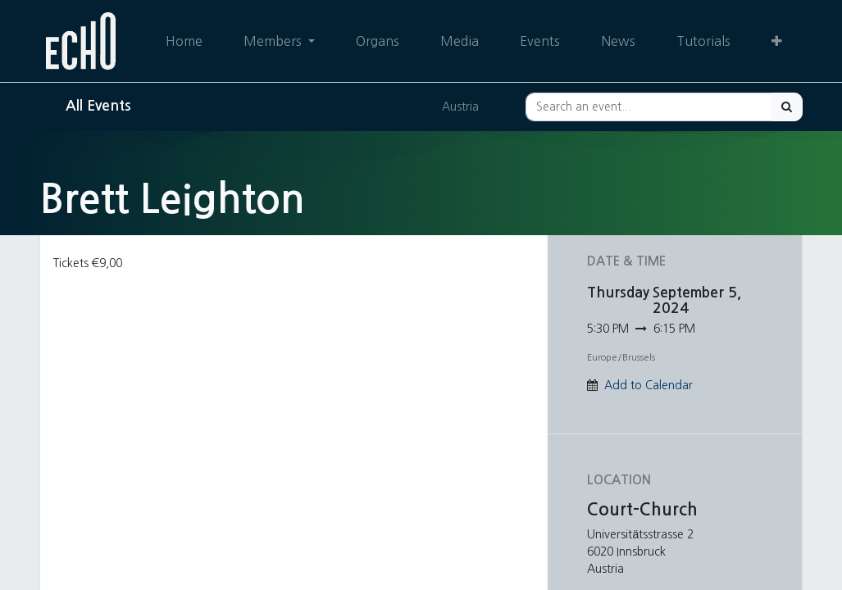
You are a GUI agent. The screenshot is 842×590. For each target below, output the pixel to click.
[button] (777, 41)
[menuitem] (183, 41)
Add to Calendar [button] (648, 385)
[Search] (787, 107)
